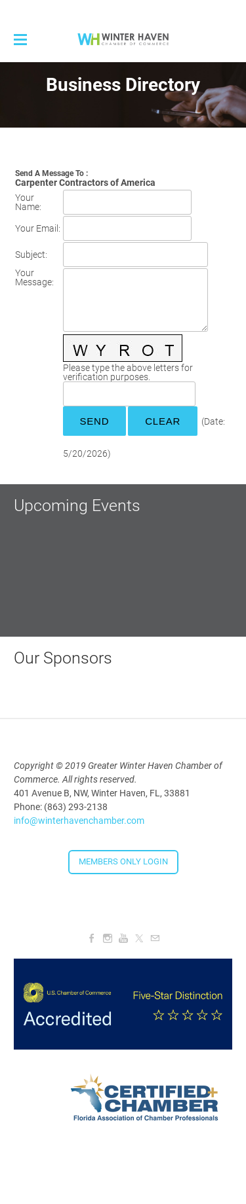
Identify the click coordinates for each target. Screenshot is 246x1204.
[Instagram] (107, 938)
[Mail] (154, 938)
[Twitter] (139, 938)
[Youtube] (123, 938)
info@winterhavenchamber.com (79, 820)
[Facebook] (91, 938)
